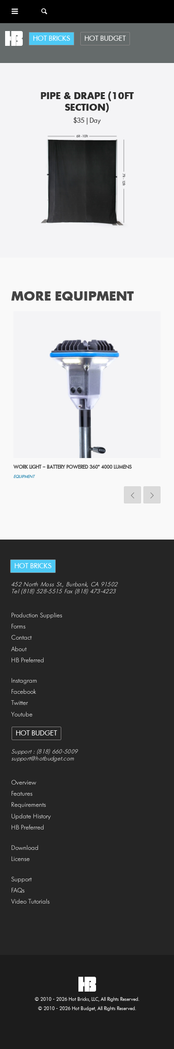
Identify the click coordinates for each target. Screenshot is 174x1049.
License (20, 859)
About (18, 650)
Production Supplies (36, 616)
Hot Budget (105, 39)
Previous (132, 494)
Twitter (19, 703)
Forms (18, 627)
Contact (21, 638)
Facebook (23, 692)
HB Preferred (27, 661)
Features (21, 794)
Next (152, 494)
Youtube (21, 715)
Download (25, 848)
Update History (31, 817)
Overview (23, 783)
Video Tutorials (30, 902)
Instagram (24, 681)
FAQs (18, 891)
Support (21, 880)
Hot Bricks (51, 39)
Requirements (28, 805)
